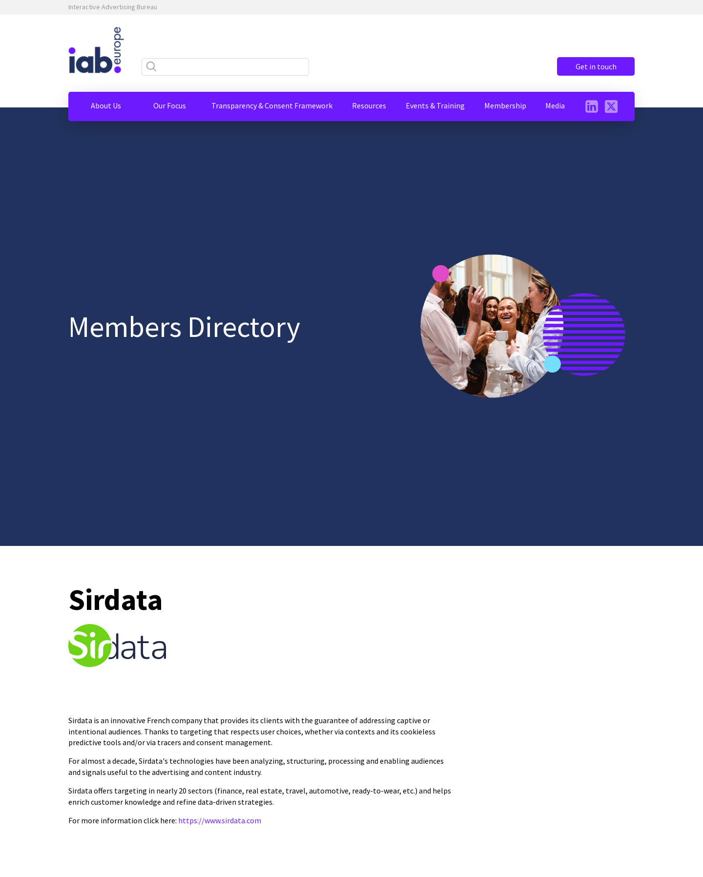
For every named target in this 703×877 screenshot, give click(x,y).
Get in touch (595, 66)
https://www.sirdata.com (219, 820)
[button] (106, 105)
